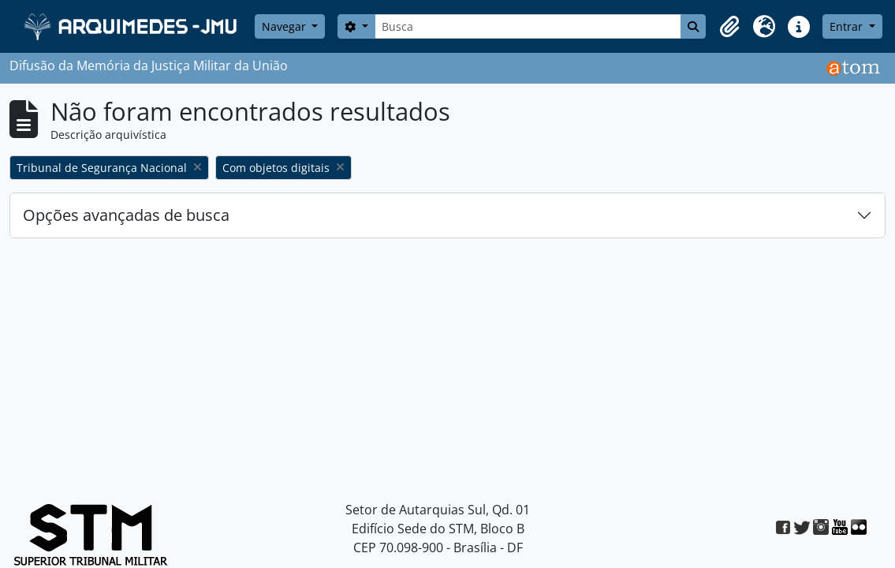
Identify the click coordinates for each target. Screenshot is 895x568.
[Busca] (528, 26)
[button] (729, 26)
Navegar (285, 26)
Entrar (848, 26)
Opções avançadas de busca (126, 215)
